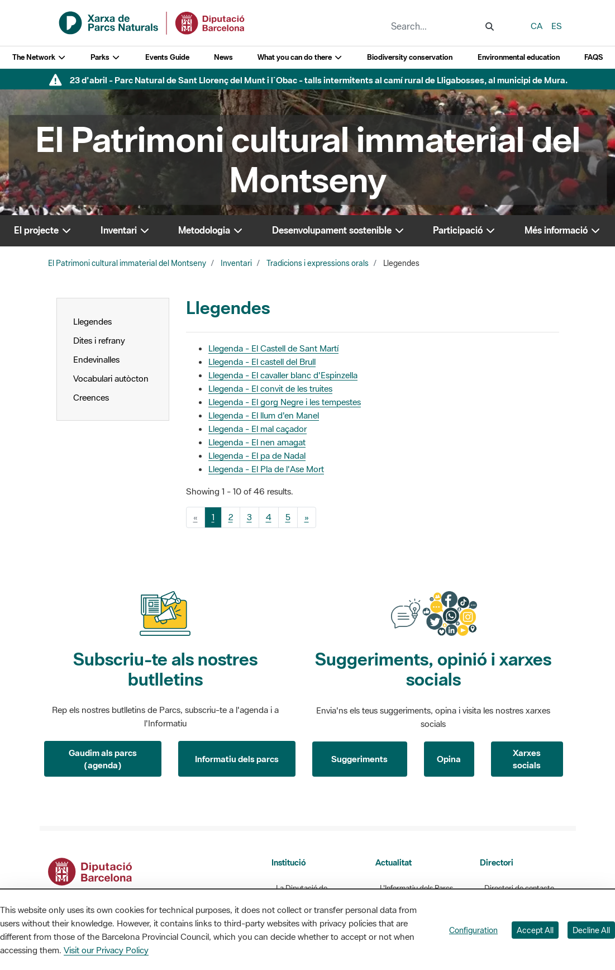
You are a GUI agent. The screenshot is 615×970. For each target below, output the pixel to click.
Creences (91, 397)
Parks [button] (105, 57)
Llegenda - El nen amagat (257, 442)
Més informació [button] (563, 230)
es (556, 25)
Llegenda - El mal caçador (257, 428)
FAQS (593, 57)
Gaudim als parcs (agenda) (103, 759)
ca (536, 25)
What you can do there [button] (300, 57)
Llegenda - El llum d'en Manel (263, 415)
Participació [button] (464, 230)
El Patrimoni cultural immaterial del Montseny (127, 263)
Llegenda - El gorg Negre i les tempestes (284, 401)
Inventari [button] (125, 230)
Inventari (236, 263)
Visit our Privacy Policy (106, 949)
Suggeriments (359, 758)
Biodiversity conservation (409, 57)
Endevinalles (96, 359)
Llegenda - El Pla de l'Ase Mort (266, 468)
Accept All (535, 930)
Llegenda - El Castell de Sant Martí (273, 348)
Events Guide (167, 57)
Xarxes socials (527, 759)
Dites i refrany (99, 340)
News (223, 57)
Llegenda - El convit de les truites (270, 388)
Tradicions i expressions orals (317, 263)
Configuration (473, 930)
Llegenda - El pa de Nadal (257, 455)
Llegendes (92, 321)
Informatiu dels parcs (237, 758)
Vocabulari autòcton (111, 378)
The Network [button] (39, 57)
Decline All (591, 930)
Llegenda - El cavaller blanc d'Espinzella (282, 375)
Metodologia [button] (211, 230)
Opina (449, 758)
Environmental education (519, 57)
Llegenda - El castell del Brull (262, 361)
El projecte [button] (43, 230)
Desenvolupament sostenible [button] (338, 230)
